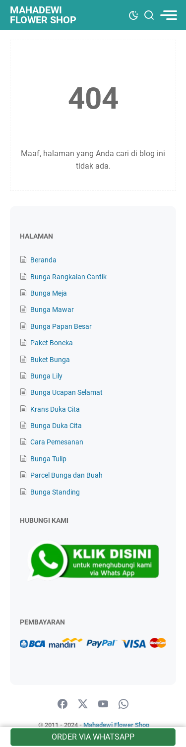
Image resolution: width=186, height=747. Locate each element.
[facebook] (62, 704)
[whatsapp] (123, 704)
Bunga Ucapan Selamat (66, 392)
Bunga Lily (46, 376)
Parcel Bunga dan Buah (66, 475)
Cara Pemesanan (56, 442)
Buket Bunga (50, 360)
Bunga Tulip (48, 459)
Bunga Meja (48, 293)
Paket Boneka (51, 343)
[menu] (168, 15)
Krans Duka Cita (55, 409)
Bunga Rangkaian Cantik (68, 277)
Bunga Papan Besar (61, 326)
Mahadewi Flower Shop (43, 15)
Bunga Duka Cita (56, 426)
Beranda (43, 260)
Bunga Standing (55, 492)
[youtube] (103, 704)
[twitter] (82, 704)
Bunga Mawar (52, 309)
